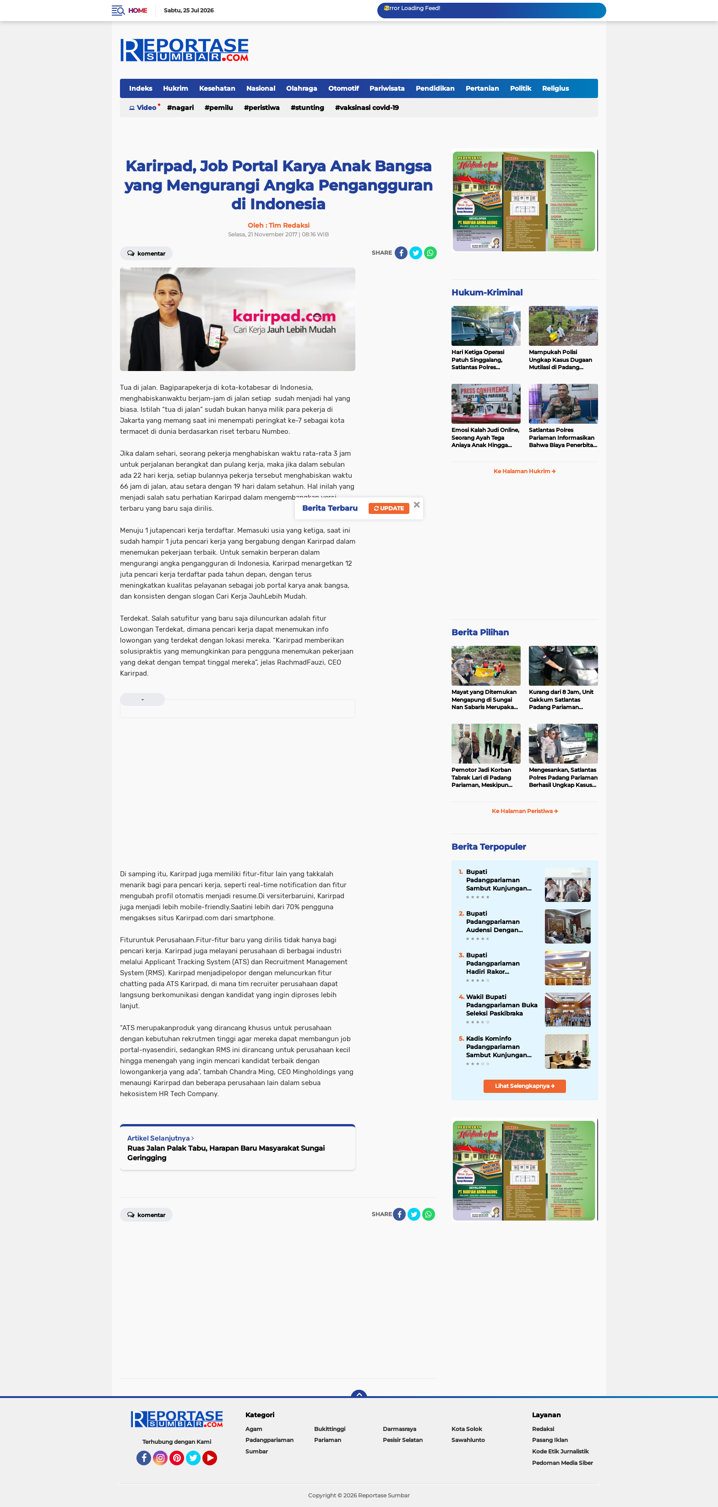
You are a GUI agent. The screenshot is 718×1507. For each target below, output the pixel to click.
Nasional (260, 88)
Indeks (140, 88)
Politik (520, 88)
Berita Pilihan (480, 633)
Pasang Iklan (550, 1439)
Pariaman (327, 1439)
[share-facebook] (401, 252)
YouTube (216, 1462)
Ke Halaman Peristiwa (525, 811)
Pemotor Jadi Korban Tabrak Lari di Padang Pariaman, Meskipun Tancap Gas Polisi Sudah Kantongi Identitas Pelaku (484, 777)
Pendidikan (435, 88)
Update (389, 508)
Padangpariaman (269, 1439)
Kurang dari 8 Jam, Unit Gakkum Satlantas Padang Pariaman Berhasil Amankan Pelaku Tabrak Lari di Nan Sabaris (561, 699)
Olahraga (301, 88)
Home (137, 10)
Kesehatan (217, 88)
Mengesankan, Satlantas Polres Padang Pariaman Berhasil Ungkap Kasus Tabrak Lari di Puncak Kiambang (563, 777)
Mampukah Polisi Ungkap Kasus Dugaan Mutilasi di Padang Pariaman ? (560, 360)
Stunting (309, 108)
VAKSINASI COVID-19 (369, 108)
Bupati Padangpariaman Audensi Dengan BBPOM (493, 922)
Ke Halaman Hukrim (525, 471)
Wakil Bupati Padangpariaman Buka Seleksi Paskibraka (502, 1005)
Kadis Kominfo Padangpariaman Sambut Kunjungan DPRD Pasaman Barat (500, 1047)
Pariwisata (387, 88)
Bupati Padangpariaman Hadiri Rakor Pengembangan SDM (499, 963)
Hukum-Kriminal (486, 293)
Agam (253, 1428)
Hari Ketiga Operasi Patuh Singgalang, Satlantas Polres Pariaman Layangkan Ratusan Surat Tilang (481, 360)
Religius (555, 88)
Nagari (183, 108)
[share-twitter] (415, 252)
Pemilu (221, 108)
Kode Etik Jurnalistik (560, 1451)
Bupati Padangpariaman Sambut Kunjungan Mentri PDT (496, 880)
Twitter (197, 1462)
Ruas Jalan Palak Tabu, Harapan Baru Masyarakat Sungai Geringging (226, 1153)
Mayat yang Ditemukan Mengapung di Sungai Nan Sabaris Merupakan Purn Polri (484, 699)
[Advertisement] (400, 405)
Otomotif (343, 88)
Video (146, 108)
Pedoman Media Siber (562, 1462)
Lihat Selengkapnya (525, 1085)
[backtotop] (359, 1398)
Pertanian (482, 88)
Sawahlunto (468, 1439)
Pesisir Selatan (403, 1439)
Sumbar (256, 1451)
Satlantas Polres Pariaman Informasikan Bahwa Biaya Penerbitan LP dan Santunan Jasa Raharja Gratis (563, 437)
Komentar (146, 252)
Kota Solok (466, 1428)
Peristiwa (264, 108)
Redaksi (543, 1428)
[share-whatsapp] (430, 252)
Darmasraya (399, 1428)
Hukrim (175, 88)
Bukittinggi (329, 1428)
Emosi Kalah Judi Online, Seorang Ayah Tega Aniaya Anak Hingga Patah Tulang (485, 437)
